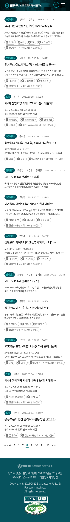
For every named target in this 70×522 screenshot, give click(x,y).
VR (32, 42)
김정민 (22, 301)
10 (36, 445)
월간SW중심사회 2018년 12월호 (24, 47)
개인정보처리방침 (48, 477)
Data (23, 362)
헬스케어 (44, 80)
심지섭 (31, 19)
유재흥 (16, 96)
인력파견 (48, 119)
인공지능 (29, 258)
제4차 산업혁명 (16, 396)
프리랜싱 (13, 119)
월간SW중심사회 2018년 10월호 (24, 225)
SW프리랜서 (30, 119)
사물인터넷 (14, 219)
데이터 (30, 219)
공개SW (34, 396)
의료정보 (29, 80)
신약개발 (44, 258)
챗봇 (27, 324)
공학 (23, 158)
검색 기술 (44, 219)
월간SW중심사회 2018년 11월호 (24, 86)
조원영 (20, 170)
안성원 (16, 412)
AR (22, 42)
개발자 (12, 124)
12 (47, 445)
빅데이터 (13, 80)
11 (42, 445)
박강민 (29, 170)
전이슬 (22, 136)
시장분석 (46, 42)
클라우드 (13, 435)
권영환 (16, 374)
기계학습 (40, 324)
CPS (11, 362)
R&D (11, 42)
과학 (11, 158)
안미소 (22, 19)
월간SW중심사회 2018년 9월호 (23, 329)
